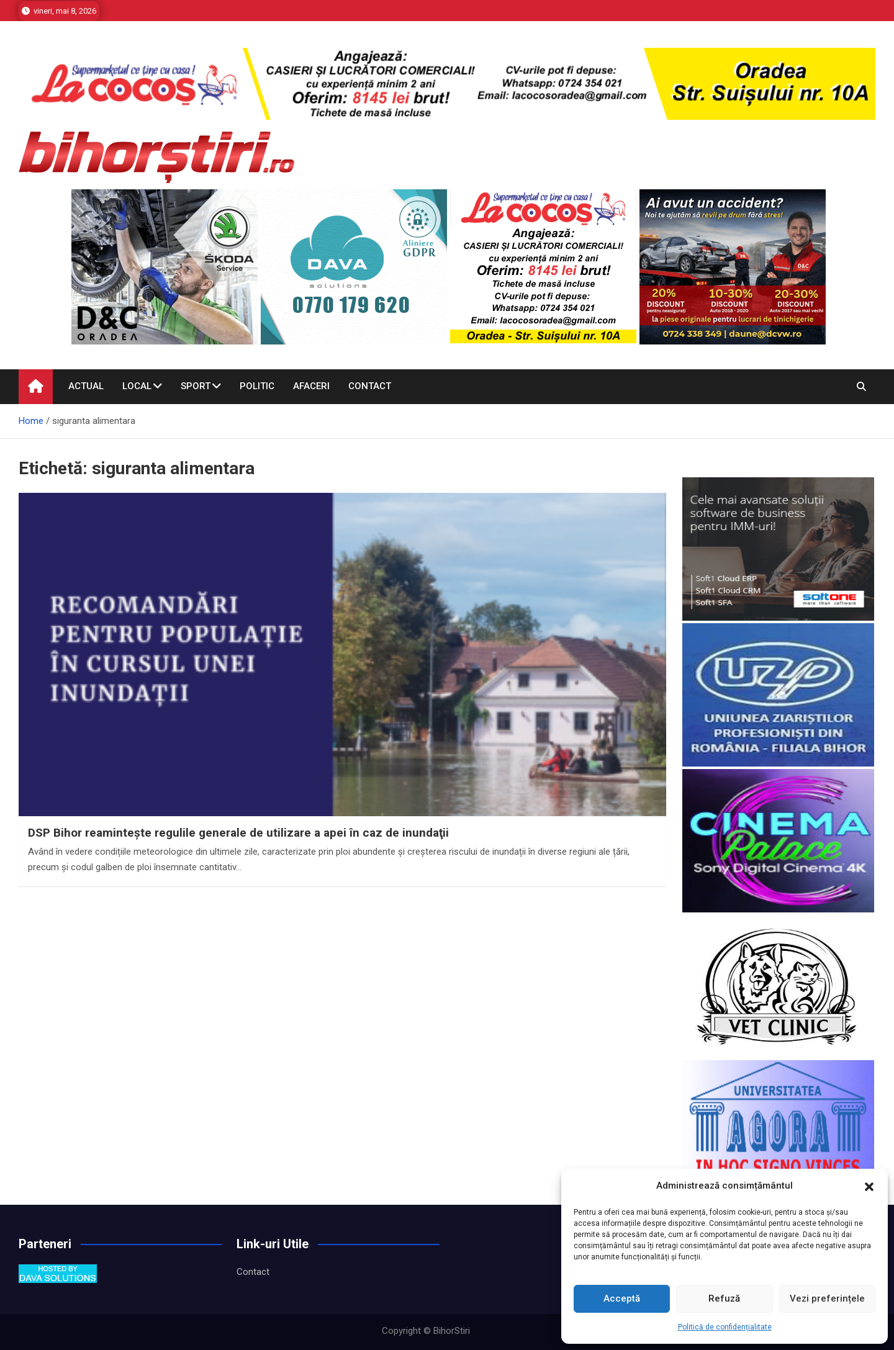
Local (136, 386)
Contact (369, 386)
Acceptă (621, 1298)
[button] (869, 1186)
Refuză (724, 1298)
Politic (257, 386)
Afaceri (311, 386)
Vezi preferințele (827, 1298)
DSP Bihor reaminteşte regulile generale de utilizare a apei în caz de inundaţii (238, 833)
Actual (86, 386)
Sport (195, 386)
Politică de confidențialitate (725, 1327)
